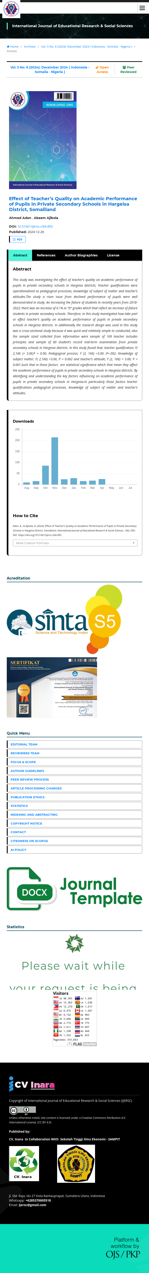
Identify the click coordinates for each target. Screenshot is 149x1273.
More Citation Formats (32, 543)
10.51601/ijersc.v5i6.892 (35, 226)
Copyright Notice (26, 823)
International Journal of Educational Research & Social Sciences (72, 26)
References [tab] (46, 255)
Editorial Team (24, 744)
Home (13, 46)
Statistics (19, 806)
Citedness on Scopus (29, 841)
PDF (19, 239)
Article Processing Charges (36, 788)
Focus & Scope (23, 762)
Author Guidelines (27, 771)
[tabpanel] (75, 331)
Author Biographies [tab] (81, 255)
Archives (30, 46)
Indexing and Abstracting (34, 814)
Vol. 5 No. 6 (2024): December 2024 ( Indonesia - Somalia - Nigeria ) (86, 46)
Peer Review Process (30, 779)
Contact (18, 832)
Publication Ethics (27, 797)
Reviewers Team (25, 753)
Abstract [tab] (20, 255)
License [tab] (113, 255)
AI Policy (18, 850)
